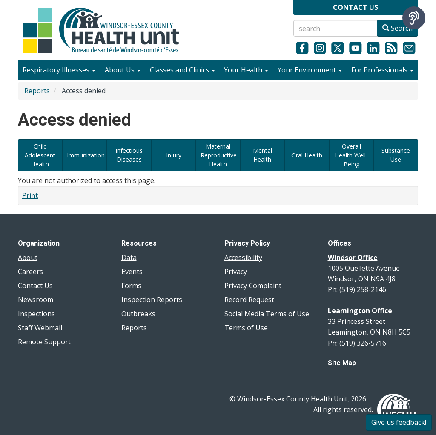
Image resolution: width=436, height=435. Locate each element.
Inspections (36, 313)
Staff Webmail (40, 327)
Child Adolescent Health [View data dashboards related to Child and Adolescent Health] (40, 155)
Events (132, 271)
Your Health (246, 69)
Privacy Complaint (252, 285)
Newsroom (35, 299)
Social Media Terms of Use (266, 313)
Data (129, 257)
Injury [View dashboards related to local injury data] (173, 155)
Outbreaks (138, 313)
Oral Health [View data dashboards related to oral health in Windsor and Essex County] (306, 155)
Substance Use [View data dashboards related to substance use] (396, 154)
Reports (37, 90)
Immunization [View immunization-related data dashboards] (86, 155)
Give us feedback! (398, 422)
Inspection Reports (151, 299)
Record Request (249, 299)
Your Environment (310, 69)
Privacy (235, 271)
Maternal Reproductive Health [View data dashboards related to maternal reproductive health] (219, 155)
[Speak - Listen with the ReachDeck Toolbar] (413, 17)
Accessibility (243, 257)
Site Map (342, 363)
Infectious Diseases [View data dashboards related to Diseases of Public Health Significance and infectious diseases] (129, 154)
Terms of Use (246, 327)
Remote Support (44, 341)
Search (397, 28)
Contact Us (35, 285)
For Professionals (382, 69)
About (27, 257)
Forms (131, 285)
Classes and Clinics (182, 69)
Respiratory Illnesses (59, 69)
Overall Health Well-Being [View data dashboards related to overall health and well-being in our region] (351, 155)
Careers (30, 271)
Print (30, 195)
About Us (123, 69)
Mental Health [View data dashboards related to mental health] (262, 154)
